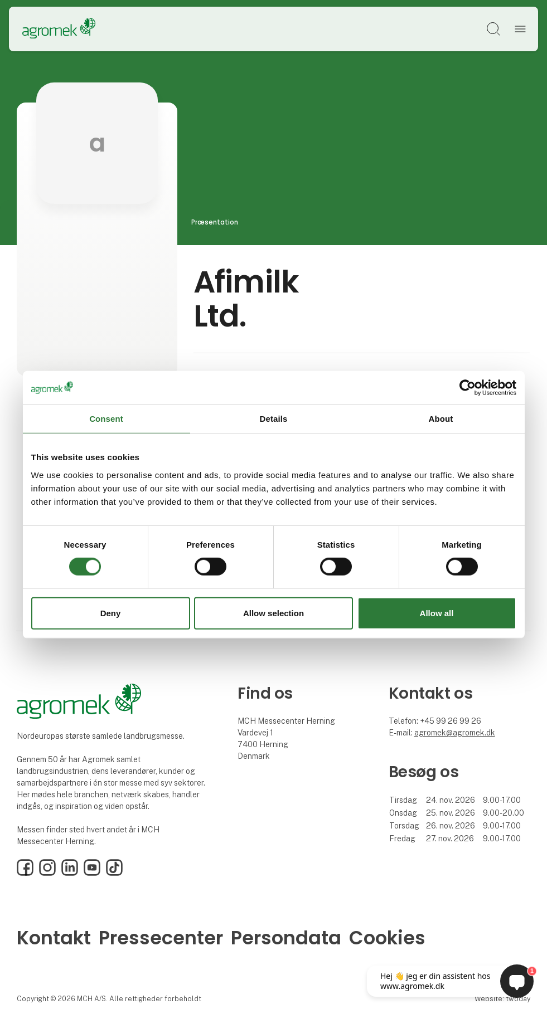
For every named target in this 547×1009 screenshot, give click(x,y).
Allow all (437, 613)
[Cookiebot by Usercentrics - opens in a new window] (467, 387)
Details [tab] (274, 418)
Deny (110, 613)
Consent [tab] (106, 418)
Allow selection (273, 613)
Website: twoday (502, 999)
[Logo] (58, 29)
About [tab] (441, 418)
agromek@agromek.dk (454, 732)
